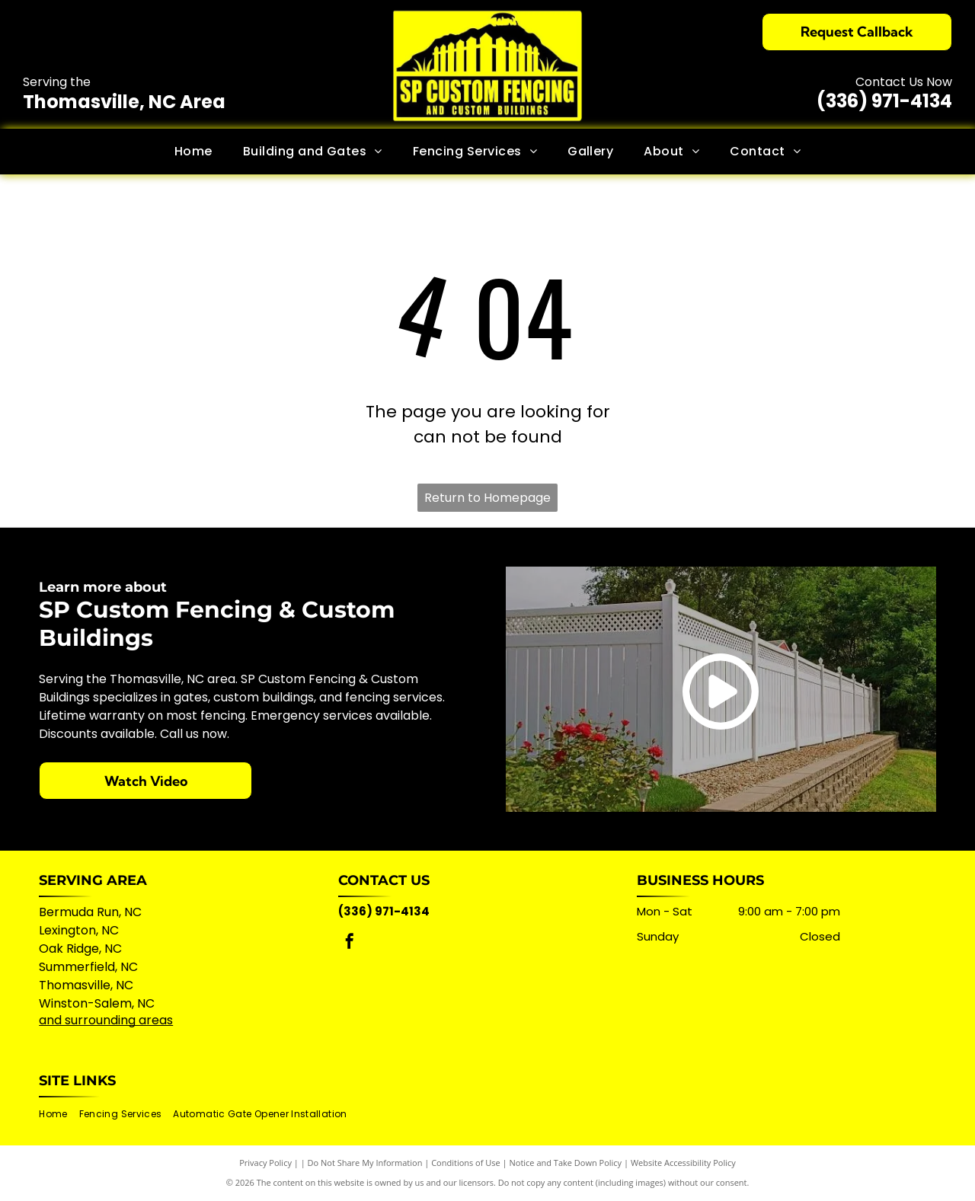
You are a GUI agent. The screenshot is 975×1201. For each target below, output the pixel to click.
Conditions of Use (465, 1162)
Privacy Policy (265, 1162)
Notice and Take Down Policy (566, 1162)
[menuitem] (193, 151)
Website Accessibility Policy (683, 1162)
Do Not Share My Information (365, 1162)
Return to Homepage (487, 497)
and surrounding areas (106, 1020)
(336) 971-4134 (884, 100)
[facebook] (349, 943)
